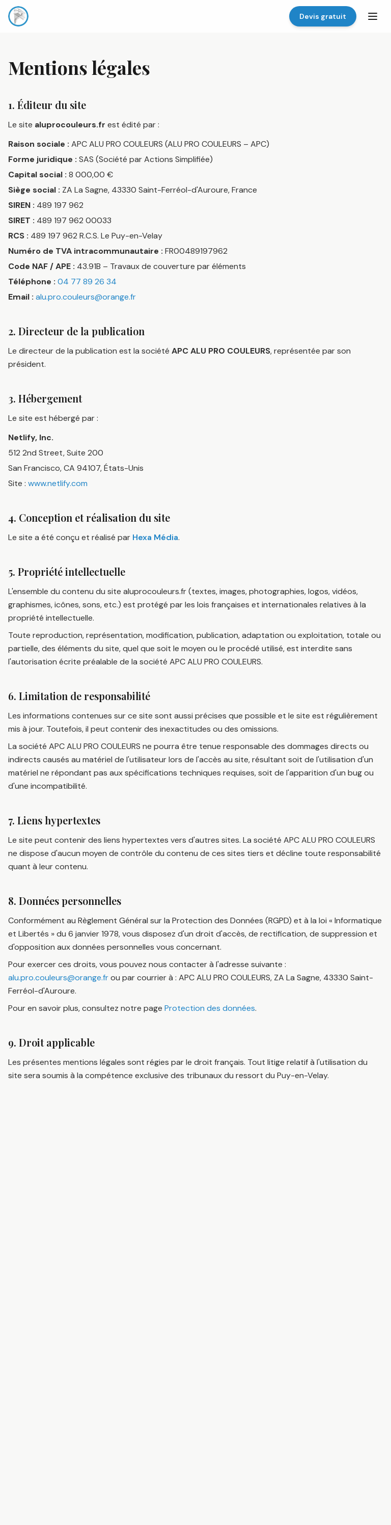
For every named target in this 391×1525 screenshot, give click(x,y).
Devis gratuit (322, 16)
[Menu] (372, 16)
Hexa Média (155, 537)
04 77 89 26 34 (87, 281)
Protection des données (209, 1008)
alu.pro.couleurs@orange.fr (86, 296)
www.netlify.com (58, 483)
